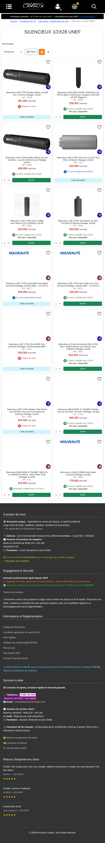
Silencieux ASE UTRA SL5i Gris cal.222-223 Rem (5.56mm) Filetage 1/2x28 (78, 158)
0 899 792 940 (28, 695)
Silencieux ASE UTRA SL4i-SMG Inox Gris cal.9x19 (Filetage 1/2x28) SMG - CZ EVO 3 (78, 284)
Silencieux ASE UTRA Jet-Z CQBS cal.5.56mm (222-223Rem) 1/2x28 (26, 222)
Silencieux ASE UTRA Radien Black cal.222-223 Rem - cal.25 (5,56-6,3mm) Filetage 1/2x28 (27, 160)
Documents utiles (11, 653)
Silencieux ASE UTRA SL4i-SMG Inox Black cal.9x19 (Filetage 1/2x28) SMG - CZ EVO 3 (27, 284)
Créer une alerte (27, 117)
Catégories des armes (14, 627)
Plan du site (9, 648)
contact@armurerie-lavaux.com (30, 702)
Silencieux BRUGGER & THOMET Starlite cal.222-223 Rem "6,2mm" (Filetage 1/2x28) (78, 410)
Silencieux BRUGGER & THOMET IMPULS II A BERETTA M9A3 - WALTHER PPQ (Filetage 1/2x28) (27, 474)
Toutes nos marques (13, 592)
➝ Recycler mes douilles (16, 561)
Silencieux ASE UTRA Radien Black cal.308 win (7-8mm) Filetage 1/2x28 (27, 93)
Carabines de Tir (28, 21)
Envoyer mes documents (15, 658)
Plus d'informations (87, 17)
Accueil (13, 21)
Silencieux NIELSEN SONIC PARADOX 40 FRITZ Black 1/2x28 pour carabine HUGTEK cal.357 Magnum (78, 94)
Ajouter (83, 117)
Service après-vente (16, 748)
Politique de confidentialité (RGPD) (20, 642)
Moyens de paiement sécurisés (22, 737)
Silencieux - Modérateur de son (54, 21)
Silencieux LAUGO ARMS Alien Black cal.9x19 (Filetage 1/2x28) (78, 473)
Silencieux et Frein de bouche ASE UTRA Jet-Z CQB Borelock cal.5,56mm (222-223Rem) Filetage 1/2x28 (78, 346)
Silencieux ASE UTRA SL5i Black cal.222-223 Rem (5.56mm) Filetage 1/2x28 (78, 222)
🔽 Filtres (31, 52)
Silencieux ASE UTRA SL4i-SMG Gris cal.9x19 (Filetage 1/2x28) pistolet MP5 (27, 345)
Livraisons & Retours (17, 743)
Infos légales (9, 637)
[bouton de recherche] (94, 7)
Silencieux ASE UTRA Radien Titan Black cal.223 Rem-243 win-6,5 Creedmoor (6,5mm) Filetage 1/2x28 (27, 411)
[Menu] (8, 6)
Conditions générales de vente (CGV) (21, 632)
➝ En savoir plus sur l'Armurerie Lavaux (23, 528)
